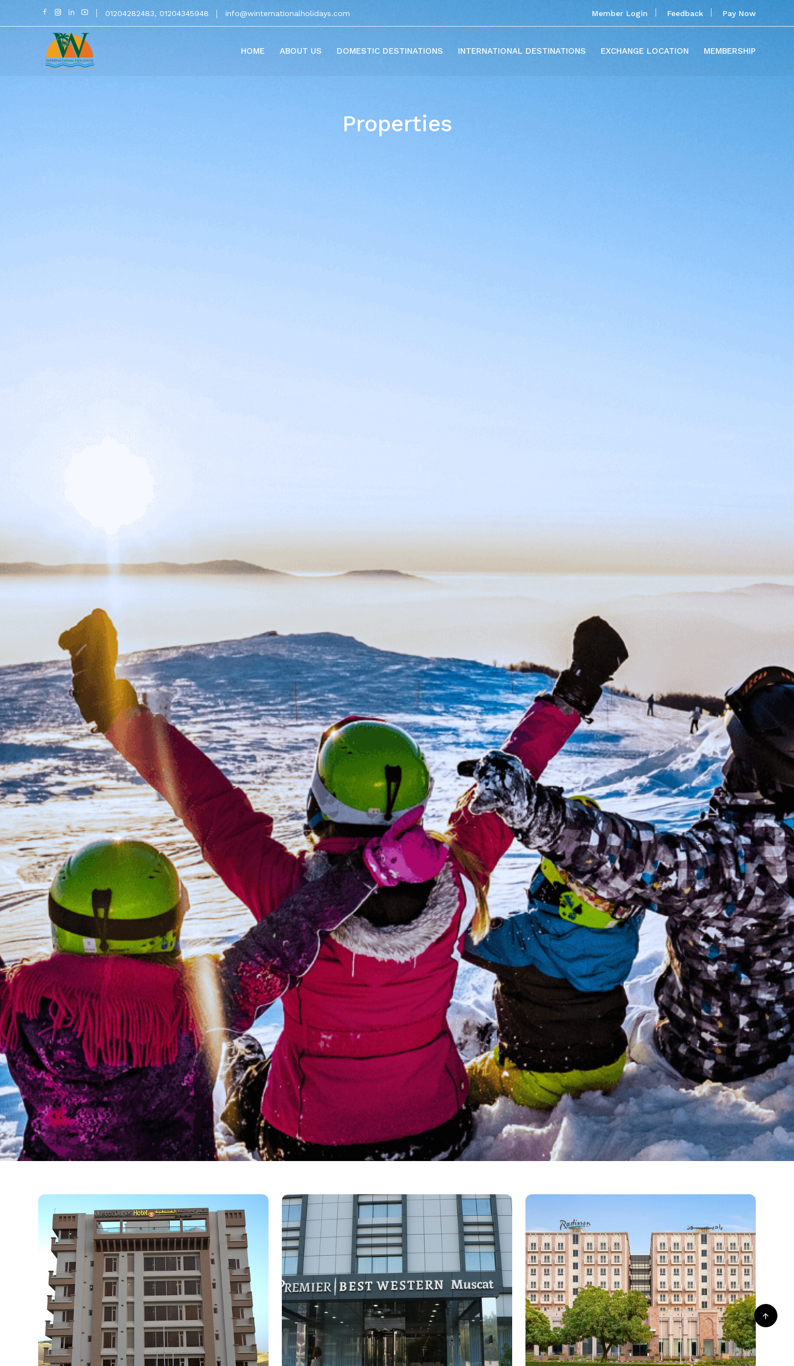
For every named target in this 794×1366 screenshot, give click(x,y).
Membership (730, 51)
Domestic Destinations (390, 51)
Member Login (620, 13)
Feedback (685, 13)
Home (253, 51)
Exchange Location (645, 51)
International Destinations (522, 51)
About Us (301, 51)
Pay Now (739, 13)
